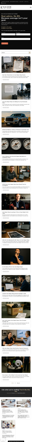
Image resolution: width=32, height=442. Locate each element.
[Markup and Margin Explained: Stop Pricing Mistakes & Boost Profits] (8, 403)
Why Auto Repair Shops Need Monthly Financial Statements (15, 348)
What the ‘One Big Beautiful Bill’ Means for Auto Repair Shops (15, 240)
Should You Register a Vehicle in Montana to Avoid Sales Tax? (15, 129)
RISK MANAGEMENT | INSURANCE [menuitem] (14, 1)
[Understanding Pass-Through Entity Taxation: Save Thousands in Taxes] (24, 403)
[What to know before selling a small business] (8, 424)
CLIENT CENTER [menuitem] (21, 1)
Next (18, 383)
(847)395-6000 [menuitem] (3, 3)
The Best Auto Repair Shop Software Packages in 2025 (14, 293)
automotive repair (6, 79)
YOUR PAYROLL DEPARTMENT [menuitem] (5, 1)
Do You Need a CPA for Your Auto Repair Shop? (12, 266)
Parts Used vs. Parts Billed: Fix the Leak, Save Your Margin (15, 375)
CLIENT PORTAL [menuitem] (26, 1)
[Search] (29, 53)
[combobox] (15, 53)
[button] (30, 7)
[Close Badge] (4, 438)
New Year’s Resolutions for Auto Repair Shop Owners (13, 75)
